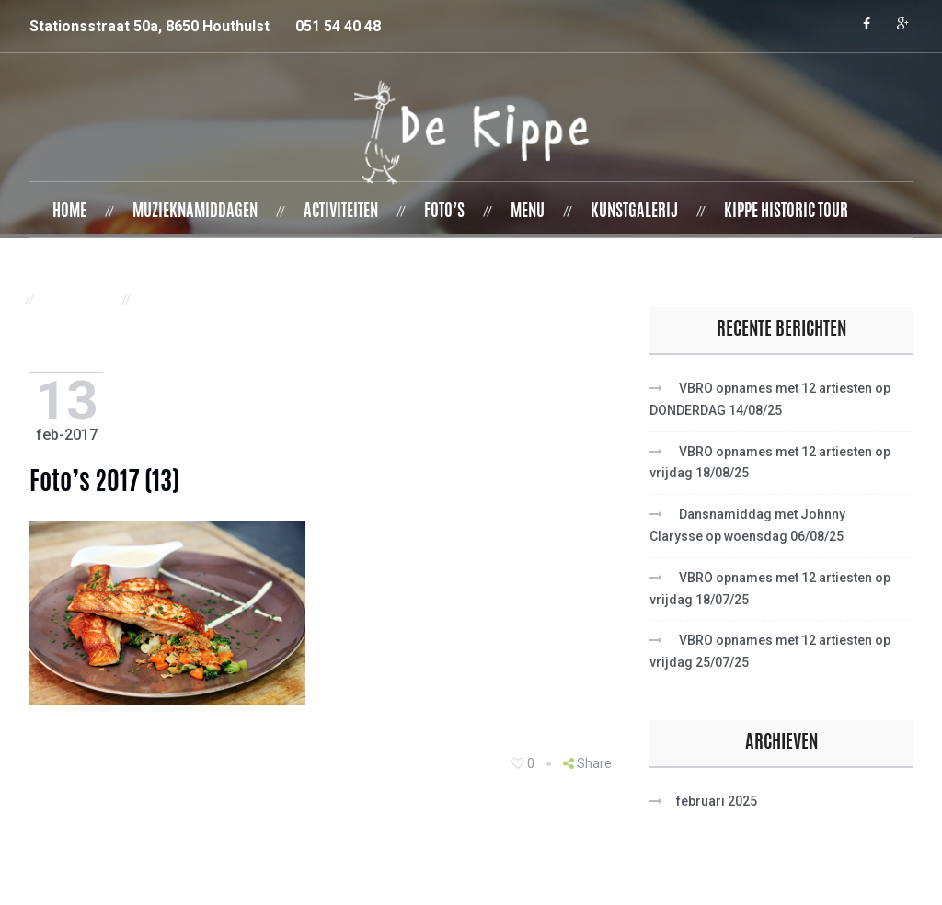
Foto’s (444, 212)
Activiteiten (341, 212)
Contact (77, 300)
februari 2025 (716, 801)
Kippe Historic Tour (786, 212)
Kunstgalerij (634, 212)
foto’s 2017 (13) (110, 484)
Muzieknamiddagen (195, 212)
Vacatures (182, 300)
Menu (528, 212)
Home (69, 212)
